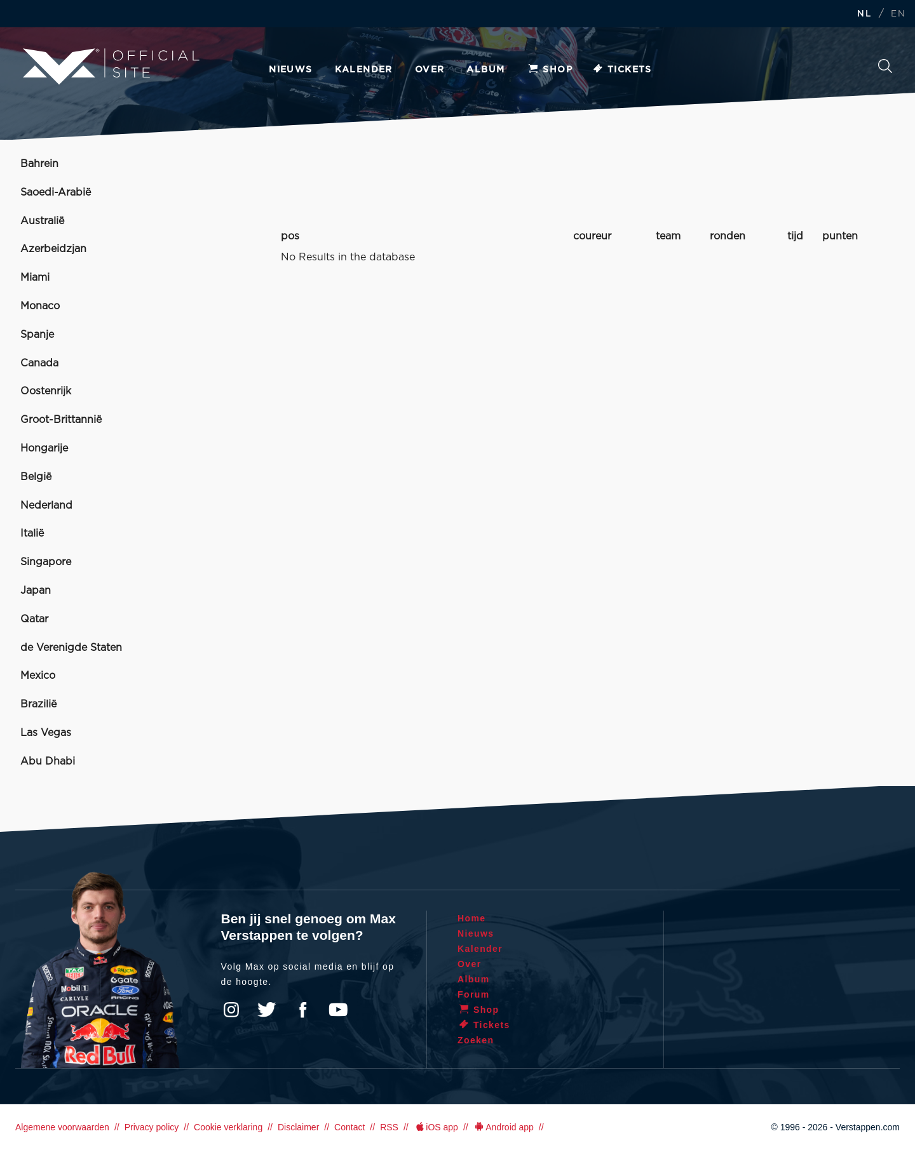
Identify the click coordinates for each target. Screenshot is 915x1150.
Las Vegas (45, 733)
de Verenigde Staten (71, 648)
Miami (35, 277)
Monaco (40, 306)
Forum (474, 994)
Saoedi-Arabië (55, 192)
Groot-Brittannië (61, 420)
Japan (35, 590)
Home (472, 918)
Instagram (231, 1010)
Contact (349, 1127)
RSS (389, 1127)
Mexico (37, 676)
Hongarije (44, 448)
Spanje (37, 335)
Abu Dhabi (47, 761)
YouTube (338, 1010)
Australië (42, 221)
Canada (39, 363)
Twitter (267, 1010)
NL (864, 14)
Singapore (45, 562)
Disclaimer (298, 1127)
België (35, 477)
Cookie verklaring (228, 1127)
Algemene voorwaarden (62, 1127)
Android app (503, 1127)
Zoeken (885, 66)
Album (485, 69)
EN (898, 14)
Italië (32, 533)
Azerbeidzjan (53, 249)
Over (430, 69)
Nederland (46, 505)
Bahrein (39, 164)
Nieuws (290, 69)
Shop (550, 69)
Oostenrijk (45, 391)
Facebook (302, 1010)
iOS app (436, 1127)
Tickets (622, 69)
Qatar (34, 619)
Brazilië (38, 704)
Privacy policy (152, 1127)
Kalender (364, 69)
